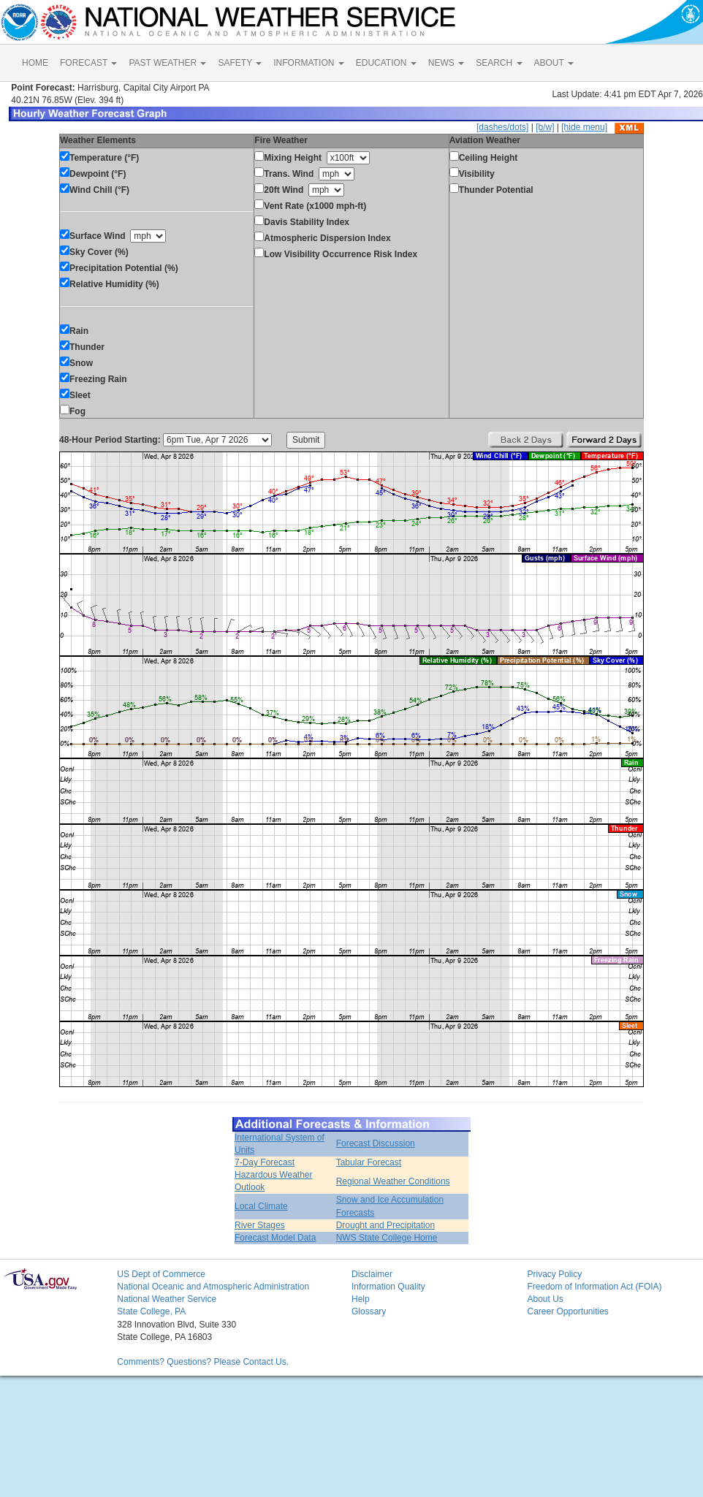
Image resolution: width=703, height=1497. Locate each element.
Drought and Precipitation (385, 1225)
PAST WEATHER (167, 63)
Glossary (369, 1311)
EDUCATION (386, 63)
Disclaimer (372, 1274)
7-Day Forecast (264, 1162)
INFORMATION (308, 63)
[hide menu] (584, 127)
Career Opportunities (567, 1311)
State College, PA (151, 1311)
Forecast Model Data (275, 1238)
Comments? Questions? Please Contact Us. (203, 1362)
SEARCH (499, 63)
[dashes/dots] (502, 127)
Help (361, 1299)
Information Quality (388, 1286)
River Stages (260, 1225)
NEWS (446, 63)
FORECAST (88, 63)
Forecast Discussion (375, 1143)
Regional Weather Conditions (393, 1181)
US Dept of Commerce (161, 1274)
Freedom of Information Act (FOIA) (594, 1286)
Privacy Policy (554, 1274)
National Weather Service (166, 1299)
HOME (35, 63)
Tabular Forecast (368, 1162)
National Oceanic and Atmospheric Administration (213, 1286)
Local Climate (261, 1206)
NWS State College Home (387, 1238)
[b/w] (545, 127)
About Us (545, 1299)
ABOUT (554, 63)
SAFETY (240, 63)
